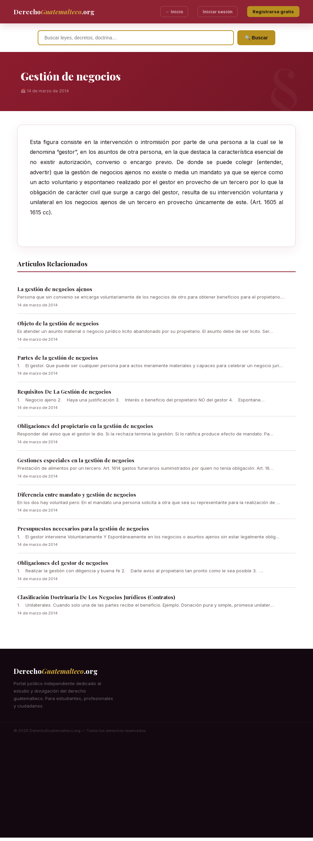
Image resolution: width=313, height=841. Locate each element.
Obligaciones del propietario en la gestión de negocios (85, 426)
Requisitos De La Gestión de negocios (64, 391)
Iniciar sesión (218, 11)
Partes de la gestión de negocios (57, 357)
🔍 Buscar (256, 37)
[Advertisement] (156, 790)
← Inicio (174, 11)
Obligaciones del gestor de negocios (62, 562)
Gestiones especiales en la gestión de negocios (75, 460)
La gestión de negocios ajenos (54, 289)
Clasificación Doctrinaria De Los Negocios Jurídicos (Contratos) (96, 597)
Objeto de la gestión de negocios (58, 323)
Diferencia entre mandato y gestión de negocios (76, 494)
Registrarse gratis (273, 11)
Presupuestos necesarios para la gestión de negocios (83, 528)
